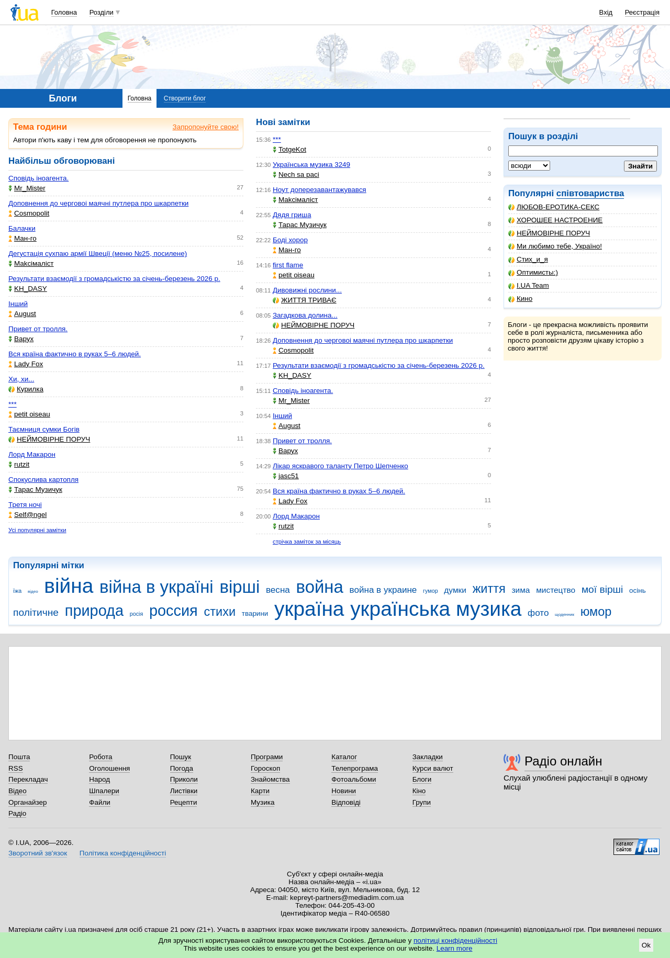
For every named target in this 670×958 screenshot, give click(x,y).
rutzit (18, 464)
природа (94, 610)
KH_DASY (27, 288)
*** (12, 404)
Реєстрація (642, 12)
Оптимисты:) (533, 272)
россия (173, 610)
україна (309, 609)
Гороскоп (265, 768)
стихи (220, 611)
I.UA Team (528, 285)
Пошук (181, 757)
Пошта (19, 757)
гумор (430, 591)
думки (455, 589)
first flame (288, 265)
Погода (181, 768)
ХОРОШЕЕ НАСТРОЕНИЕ (555, 220)
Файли (99, 802)
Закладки (427, 757)
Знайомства (270, 779)
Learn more (455, 948)
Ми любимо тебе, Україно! (555, 246)
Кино (520, 298)
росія (136, 614)
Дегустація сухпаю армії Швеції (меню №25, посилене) (97, 253)
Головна (64, 12)
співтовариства (590, 193)
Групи (421, 802)
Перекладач (28, 779)
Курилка (25, 389)
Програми (267, 757)
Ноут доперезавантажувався (319, 190)
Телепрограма (354, 768)
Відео (17, 791)
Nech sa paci (296, 174)
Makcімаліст (31, 263)
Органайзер (27, 802)
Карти (260, 791)
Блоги (422, 779)
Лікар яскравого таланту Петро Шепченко (340, 466)
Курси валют (432, 768)
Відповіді (346, 802)
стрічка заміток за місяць (307, 541)
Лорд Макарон (31, 454)
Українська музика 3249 (311, 164)
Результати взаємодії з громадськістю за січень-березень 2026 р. (114, 279)
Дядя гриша (292, 215)
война (319, 586)
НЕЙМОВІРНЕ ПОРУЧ (549, 233)
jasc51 (286, 476)
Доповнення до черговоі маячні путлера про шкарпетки (98, 203)
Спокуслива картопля (43, 479)
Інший (18, 304)
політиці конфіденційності (455, 940)
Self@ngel (27, 515)
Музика (262, 802)
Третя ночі (25, 505)
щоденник (564, 614)
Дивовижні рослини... (307, 290)
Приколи (184, 779)
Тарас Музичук (35, 489)
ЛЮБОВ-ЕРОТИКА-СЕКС (553, 207)
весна (278, 590)
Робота (100, 757)
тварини (255, 613)
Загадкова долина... (305, 315)
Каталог (344, 757)
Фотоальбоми (353, 779)
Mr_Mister (27, 188)
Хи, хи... (21, 379)
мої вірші (602, 589)
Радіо (17, 813)
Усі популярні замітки (37, 530)
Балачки (22, 228)
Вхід (606, 12)
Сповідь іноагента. (38, 178)
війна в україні (156, 586)
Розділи (102, 12)
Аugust (22, 314)
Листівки (184, 791)
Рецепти (183, 802)
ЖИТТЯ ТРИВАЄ (305, 300)
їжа (17, 591)
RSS (15, 768)
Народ (99, 779)
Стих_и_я (528, 259)
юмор (596, 611)
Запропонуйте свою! (206, 127)
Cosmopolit (28, 213)
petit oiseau (29, 414)
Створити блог (185, 98)
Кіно (419, 791)
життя (489, 588)
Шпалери (104, 791)
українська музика (435, 609)
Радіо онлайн (563, 761)
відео (33, 591)
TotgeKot (289, 149)
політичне (36, 612)
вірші (239, 586)
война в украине (383, 590)
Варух (21, 339)
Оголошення (109, 768)
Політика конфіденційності (123, 853)
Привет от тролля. (38, 329)
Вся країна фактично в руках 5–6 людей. (74, 354)
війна (68, 585)
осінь (637, 590)
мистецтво (555, 589)
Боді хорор (290, 240)
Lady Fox (25, 364)
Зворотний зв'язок (37, 853)
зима (521, 589)
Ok (646, 945)
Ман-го (22, 238)
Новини (343, 791)
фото (538, 613)
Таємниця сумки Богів (44, 429)
